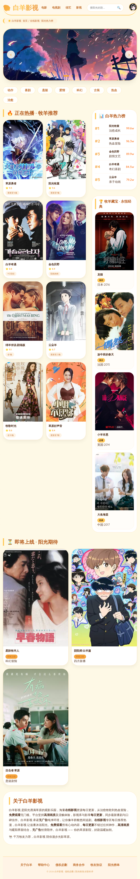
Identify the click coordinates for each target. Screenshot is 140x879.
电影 (44, 7)
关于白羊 (26, 865)
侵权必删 (61, 865)
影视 (79, 7)
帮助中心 (44, 865)
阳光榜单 (114, 865)
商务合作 (79, 865)
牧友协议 (96, 865)
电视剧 (56, 7)
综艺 (68, 7)
